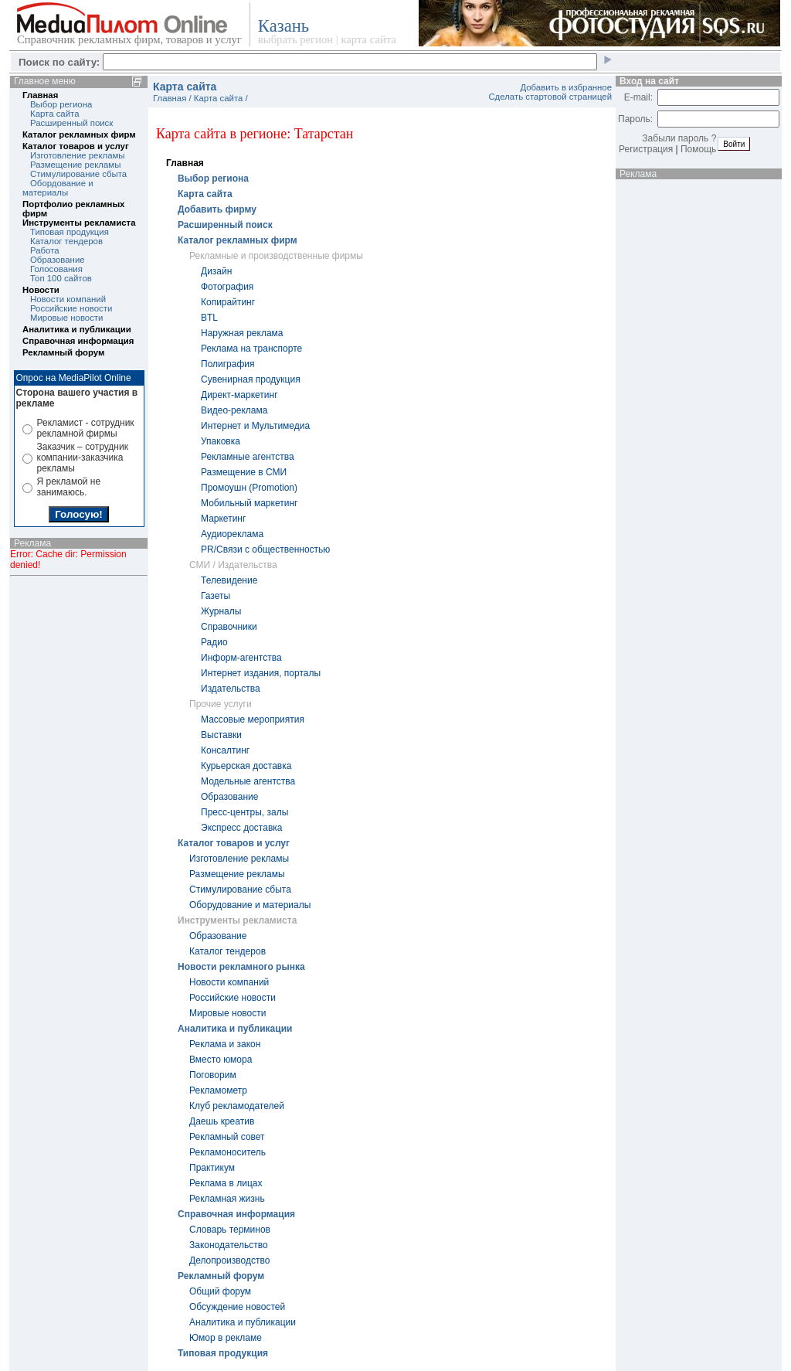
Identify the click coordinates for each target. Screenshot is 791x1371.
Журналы (221, 611)
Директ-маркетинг (239, 395)
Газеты (215, 595)
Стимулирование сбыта (78, 174)
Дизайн (216, 271)
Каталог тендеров (66, 241)
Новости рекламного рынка (241, 966)
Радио (214, 642)
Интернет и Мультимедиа (255, 425)
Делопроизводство (229, 1260)
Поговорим (212, 1075)
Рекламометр (218, 1090)
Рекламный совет (227, 1136)
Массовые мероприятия (252, 719)
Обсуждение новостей (237, 1306)
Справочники (229, 626)
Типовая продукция (69, 231)
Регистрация (646, 149)
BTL (209, 317)
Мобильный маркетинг (249, 503)
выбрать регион (295, 39)
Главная (40, 95)
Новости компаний (68, 299)
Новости (40, 289)
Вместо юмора (220, 1059)
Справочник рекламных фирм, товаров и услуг (129, 39)
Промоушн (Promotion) (249, 487)
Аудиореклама (232, 534)
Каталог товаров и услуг (75, 146)
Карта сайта (54, 113)
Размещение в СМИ (244, 472)
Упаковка (220, 441)
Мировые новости (66, 317)
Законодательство (228, 1245)
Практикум (212, 1167)
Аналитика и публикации (76, 329)
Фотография (227, 286)
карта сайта (368, 39)
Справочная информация (78, 340)
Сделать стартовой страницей (550, 96)
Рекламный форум (63, 352)
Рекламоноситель (227, 1152)
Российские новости (71, 308)
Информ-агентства (241, 657)
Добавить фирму (217, 209)
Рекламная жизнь (227, 1198)
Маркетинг (223, 518)
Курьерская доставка (246, 765)
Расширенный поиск (71, 123)
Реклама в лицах (225, 1183)
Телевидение (229, 580)
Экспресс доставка (241, 827)
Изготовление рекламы (77, 155)
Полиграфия (228, 364)
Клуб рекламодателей (236, 1106)
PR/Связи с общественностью (265, 549)
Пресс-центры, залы (244, 812)
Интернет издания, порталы (261, 673)
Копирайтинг (228, 302)
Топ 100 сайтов (61, 278)
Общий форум (220, 1291)
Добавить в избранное (566, 87)
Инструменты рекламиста (78, 222)
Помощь (698, 149)
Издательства (230, 688)
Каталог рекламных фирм (79, 134)
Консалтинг (225, 750)
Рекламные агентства (247, 456)
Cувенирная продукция (250, 379)
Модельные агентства (248, 781)
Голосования (56, 269)
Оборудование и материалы (250, 905)
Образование (57, 259)
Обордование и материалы (57, 188)
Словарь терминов (229, 1229)
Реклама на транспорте (251, 348)
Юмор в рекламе (225, 1337)
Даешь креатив (221, 1121)
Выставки (221, 735)
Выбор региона (61, 104)
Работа (44, 250)
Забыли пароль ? (679, 138)
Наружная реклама (242, 333)
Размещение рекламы (75, 164)
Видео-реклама (234, 410)
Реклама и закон (224, 1044)
